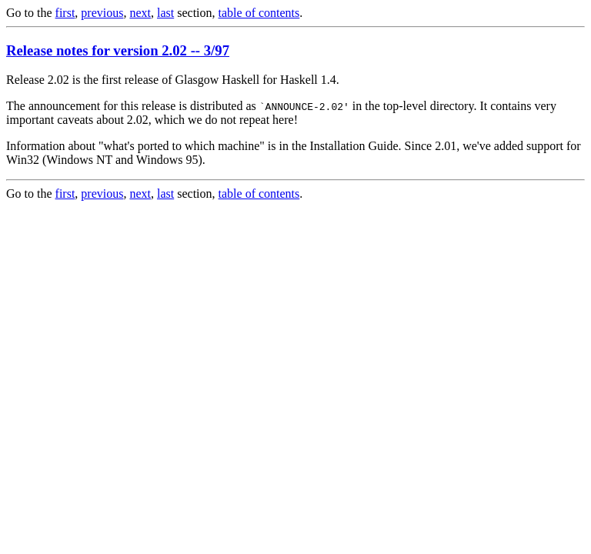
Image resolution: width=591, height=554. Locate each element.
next (140, 12)
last (165, 12)
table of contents (259, 12)
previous (102, 12)
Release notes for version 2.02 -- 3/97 (117, 50)
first (65, 12)
